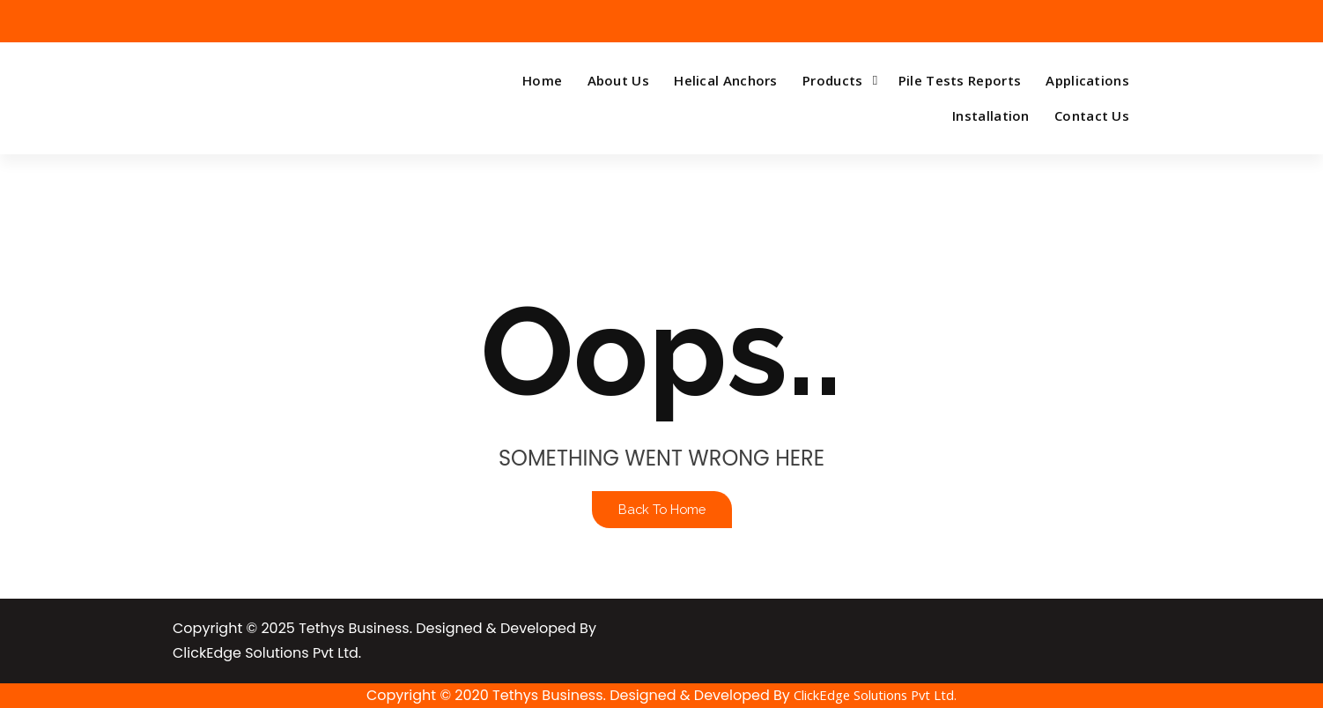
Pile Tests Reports (959, 80)
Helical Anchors (726, 80)
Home (542, 80)
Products (832, 80)
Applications (1087, 80)
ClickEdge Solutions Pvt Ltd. (875, 695)
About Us (618, 80)
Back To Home (662, 509)
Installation (991, 115)
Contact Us (1091, 115)
